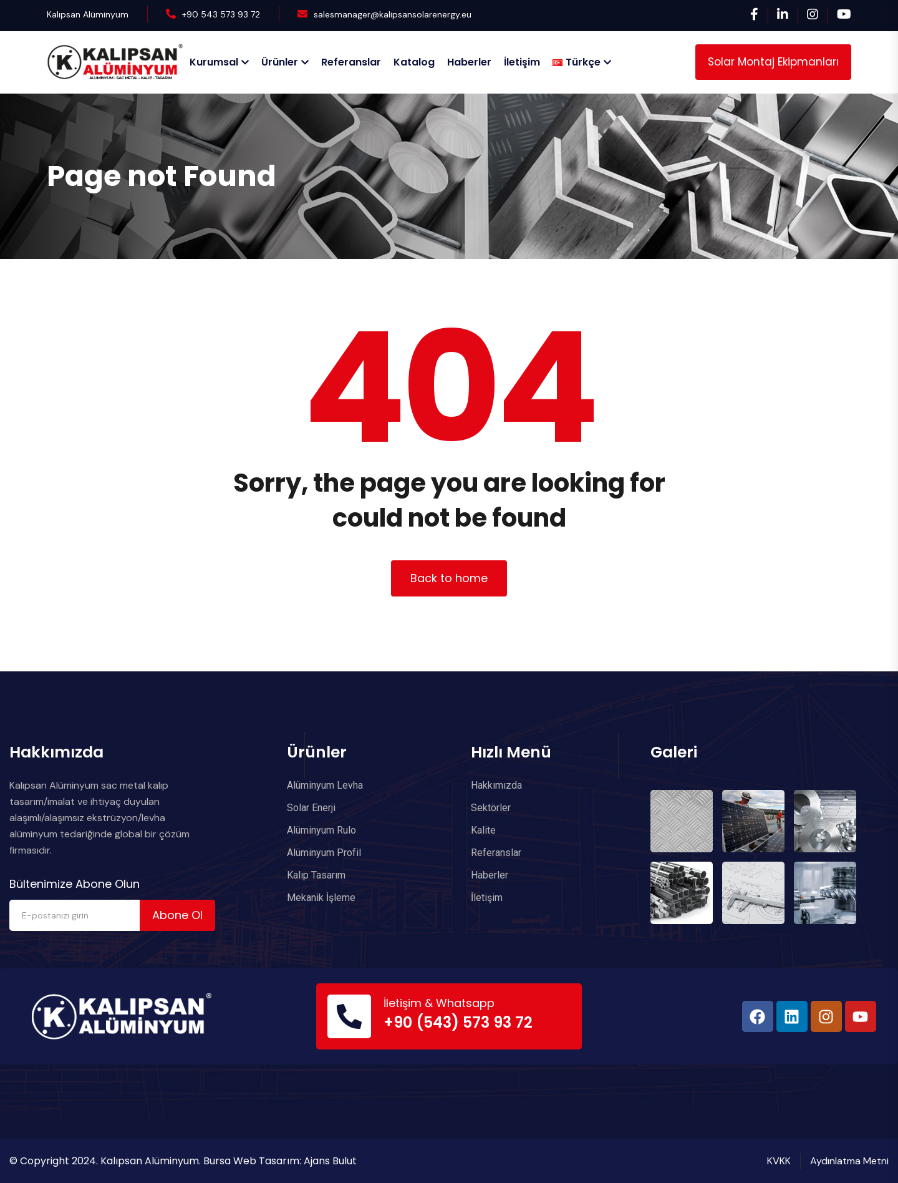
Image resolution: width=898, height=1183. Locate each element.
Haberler (469, 62)
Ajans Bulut (330, 1161)
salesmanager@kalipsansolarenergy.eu (392, 14)
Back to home (449, 578)
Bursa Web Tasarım (251, 1161)
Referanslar (351, 62)
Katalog (414, 62)
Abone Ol (177, 915)
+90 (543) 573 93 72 (458, 1022)
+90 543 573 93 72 (221, 14)
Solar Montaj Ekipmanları (773, 61)
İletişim (522, 62)
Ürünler (279, 62)
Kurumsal (214, 62)
